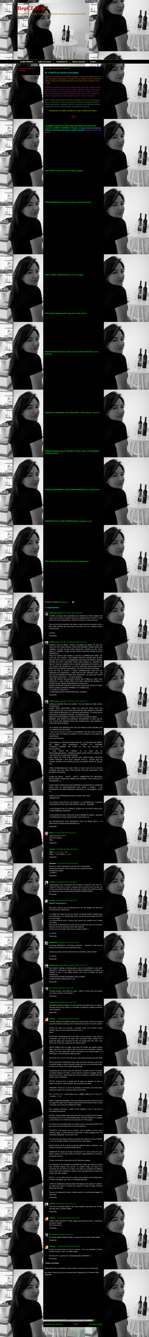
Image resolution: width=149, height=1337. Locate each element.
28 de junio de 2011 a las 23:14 (62, 1234)
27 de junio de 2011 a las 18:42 (68, 942)
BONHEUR (53, 942)
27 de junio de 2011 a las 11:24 (76, 642)
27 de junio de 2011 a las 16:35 (65, 882)
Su (50, 988)
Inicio (76, 1324)
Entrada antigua (96, 1324)
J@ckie (52, 882)
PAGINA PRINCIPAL (26, 62)
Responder (53, 636)
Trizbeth (52, 1019)
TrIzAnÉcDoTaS (61, 62)
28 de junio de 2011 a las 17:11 (65, 1204)
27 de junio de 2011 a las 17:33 (65, 900)
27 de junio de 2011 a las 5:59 (72, 613)
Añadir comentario (52, 1263)
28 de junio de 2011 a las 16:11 (68, 1019)
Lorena (51, 1002)
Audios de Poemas (44, 62)
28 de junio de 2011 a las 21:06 (68, 1218)
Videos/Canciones (78, 62)
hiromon (52, 849)
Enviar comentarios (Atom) (78, 1331)
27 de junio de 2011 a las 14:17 (65, 833)
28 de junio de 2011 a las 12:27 (65, 1002)
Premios (93, 62)
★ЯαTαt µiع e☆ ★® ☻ (57, 642)
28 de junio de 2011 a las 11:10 (76, 965)
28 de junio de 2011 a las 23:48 (68, 1246)
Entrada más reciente (53, 1324)
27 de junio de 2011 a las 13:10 (76, 701)
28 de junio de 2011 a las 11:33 (62, 988)
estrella (52, 900)
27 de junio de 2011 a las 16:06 (67, 863)
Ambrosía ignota (55, 613)
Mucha (51, 833)
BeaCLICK (31, 8)
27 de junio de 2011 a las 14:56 (66, 849)
